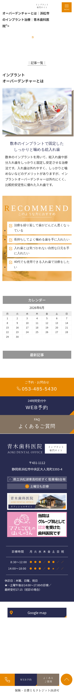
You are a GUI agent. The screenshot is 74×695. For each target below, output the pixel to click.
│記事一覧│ (37, 62)
